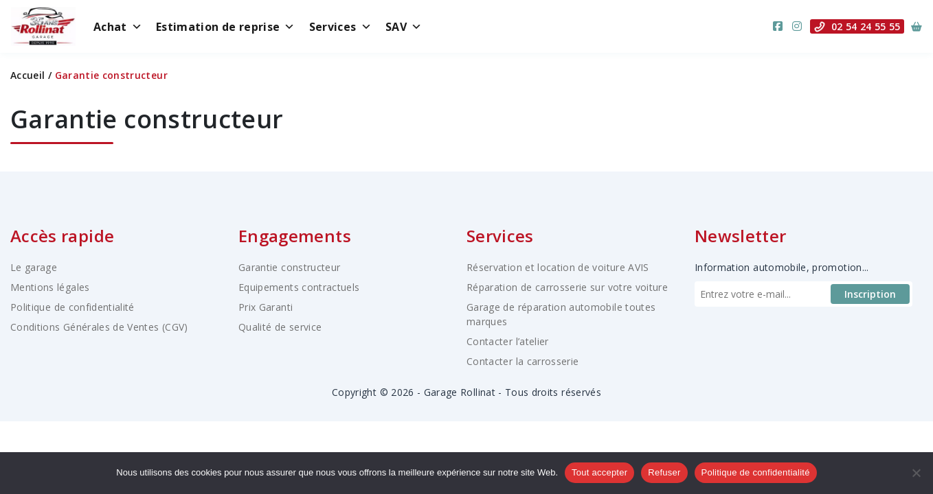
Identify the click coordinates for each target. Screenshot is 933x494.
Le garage (33, 267)
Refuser (664, 472)
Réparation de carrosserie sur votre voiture (567, 287)
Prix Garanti (265, 307)
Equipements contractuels (298, 287)
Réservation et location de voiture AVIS (557, 267)
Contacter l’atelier (507, 341)
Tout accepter (599, 472)
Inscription (870, 294)
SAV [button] (403, 26)
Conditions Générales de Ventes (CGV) (99, 326)
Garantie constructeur (289, 267)
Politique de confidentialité (72, 307)
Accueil (27, 75)
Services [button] (340, 26)
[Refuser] (916, 473)
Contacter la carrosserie (522, 361)
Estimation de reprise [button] (225, 26)
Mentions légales (50, 287)
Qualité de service (280, 326)
